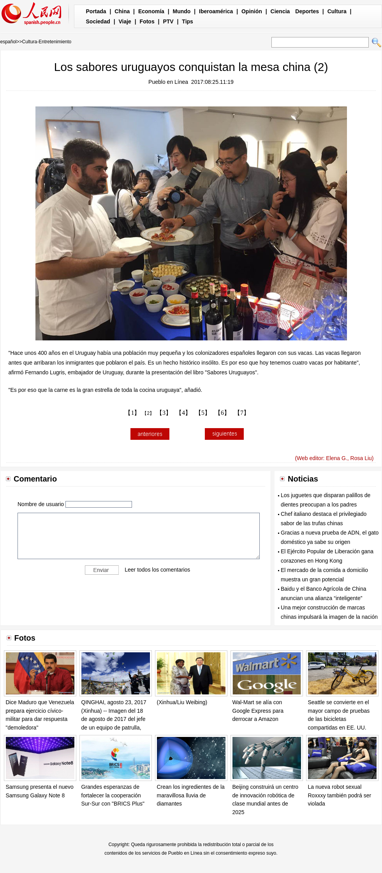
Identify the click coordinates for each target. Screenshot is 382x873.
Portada (96, 11)
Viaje (124, 21)
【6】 (222, 412)
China (122, 11)
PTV (168, 21)
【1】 (132, 412)
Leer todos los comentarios (157, 570)
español (8, 41)
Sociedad (98, 21)
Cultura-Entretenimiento (47, 41)
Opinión (251, 11)
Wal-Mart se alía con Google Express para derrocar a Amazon (258, 710)
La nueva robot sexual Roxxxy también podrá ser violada (339, 795)
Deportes (307, 11)
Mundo (182, 11)
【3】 (164, 412)
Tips (187, 21)
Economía (151, 11)
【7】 (242, 412)
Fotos (147, 21)
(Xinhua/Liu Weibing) (182, 702)
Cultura (337, 11)
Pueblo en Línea (168, 82)
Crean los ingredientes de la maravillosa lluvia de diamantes (191, 795)
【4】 (183, 412)
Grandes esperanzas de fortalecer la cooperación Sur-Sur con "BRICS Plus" (112, 795)
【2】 (148, 413)
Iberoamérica (216, 11)
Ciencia (280, 11)
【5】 (203, 412)
